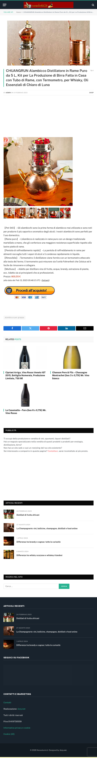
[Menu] (4, 5)
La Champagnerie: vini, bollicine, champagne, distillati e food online (46, 528)
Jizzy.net (21, 710)
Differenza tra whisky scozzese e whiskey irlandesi (39, 555)
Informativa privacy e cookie (16, 728)
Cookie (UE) (9, 735)
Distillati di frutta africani (27, 515)
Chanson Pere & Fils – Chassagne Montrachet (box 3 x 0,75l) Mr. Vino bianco (70, 375)
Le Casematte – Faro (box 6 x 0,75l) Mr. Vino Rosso (25, 412)
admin (8, 92)
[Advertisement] (48, 117)
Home (18, 12)
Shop (91, 92)
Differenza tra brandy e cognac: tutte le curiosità (38, 542)
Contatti (7, 703)
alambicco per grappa (14, 317)
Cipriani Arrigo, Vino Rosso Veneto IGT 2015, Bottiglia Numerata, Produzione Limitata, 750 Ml (25, 375)
